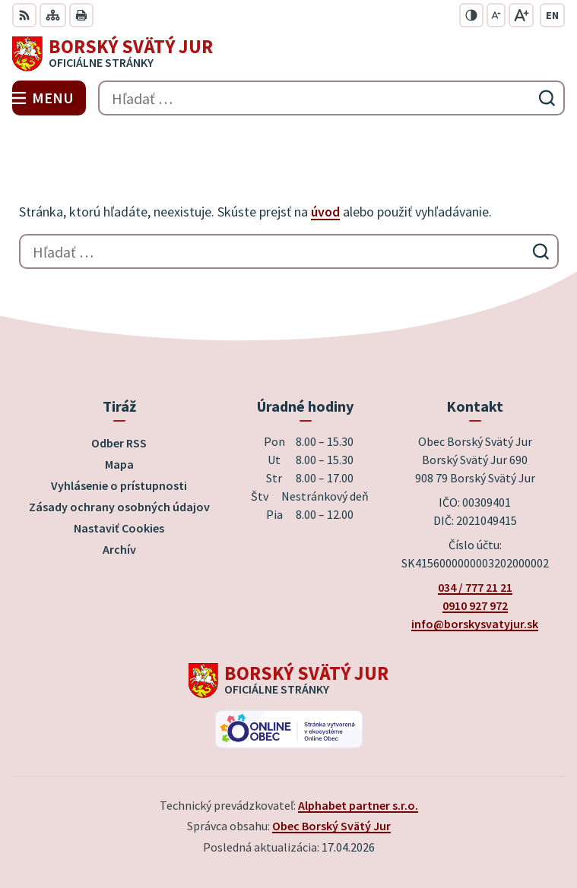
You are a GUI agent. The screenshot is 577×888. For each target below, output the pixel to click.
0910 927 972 (475, 605)
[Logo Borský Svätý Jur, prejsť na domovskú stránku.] (288, 53)
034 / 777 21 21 (475, 587)
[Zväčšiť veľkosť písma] (521, 15)
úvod (325, 211)
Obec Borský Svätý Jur (331, 825)
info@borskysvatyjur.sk (474, 623)
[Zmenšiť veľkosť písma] (496, 15)
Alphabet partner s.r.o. (358, 805)
